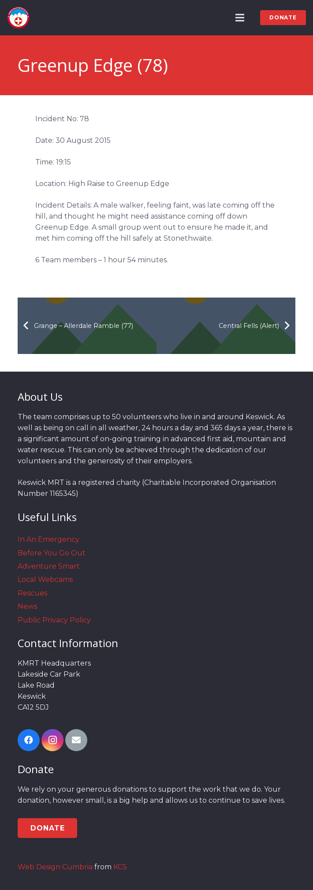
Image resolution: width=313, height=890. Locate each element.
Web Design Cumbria (55, 867)
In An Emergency (48, 539)
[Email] (76, 740)
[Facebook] (29, 740)
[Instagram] (52, 740)
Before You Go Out (52, 553)
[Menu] (240, 18)
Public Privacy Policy (54, 620)
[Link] (18, 18)
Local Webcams (45, 579)
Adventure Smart (49, 566)
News (27, 606)
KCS (120, 867)
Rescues (32, 593)
